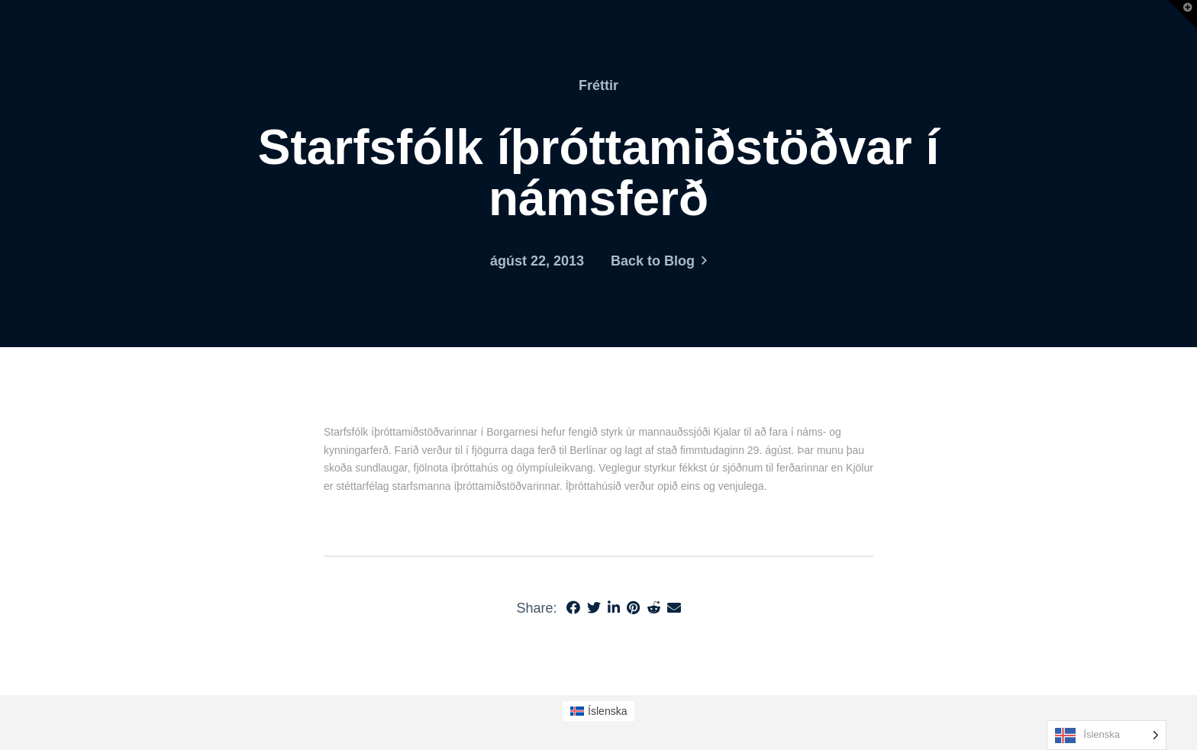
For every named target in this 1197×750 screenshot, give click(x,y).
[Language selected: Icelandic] (1106, 735)
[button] (1182, 14)
